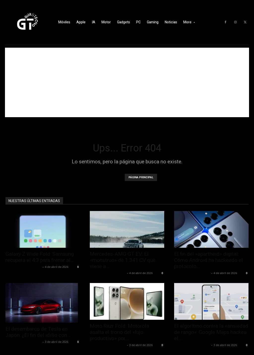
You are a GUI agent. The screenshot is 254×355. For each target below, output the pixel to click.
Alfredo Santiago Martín (23, 267)
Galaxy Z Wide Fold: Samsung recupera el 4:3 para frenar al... (39, 257)
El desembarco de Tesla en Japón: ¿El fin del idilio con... (38, 332)
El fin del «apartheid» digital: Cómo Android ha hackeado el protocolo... (208, 260)
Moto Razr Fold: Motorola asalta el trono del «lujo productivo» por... (119, 332)
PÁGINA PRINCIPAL (140, 177)
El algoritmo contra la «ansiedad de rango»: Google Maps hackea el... (211, 332)
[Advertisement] (127, 82)
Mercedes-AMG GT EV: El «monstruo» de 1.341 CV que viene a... (123, 260)
